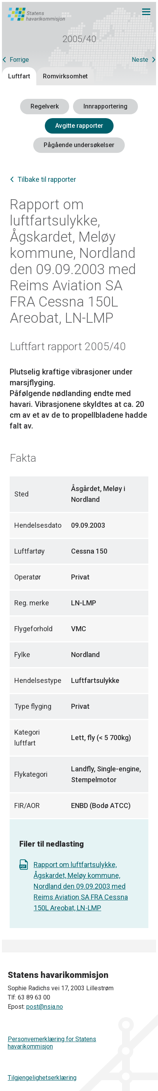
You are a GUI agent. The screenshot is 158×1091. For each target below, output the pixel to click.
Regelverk (45, 106)
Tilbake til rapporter (46, 179)
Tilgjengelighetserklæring (42, 1077)
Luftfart (19, 76)
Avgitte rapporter (79, 125)
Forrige (19, 59)
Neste (140, 59)
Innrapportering (105, 106)
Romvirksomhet (65, 76)
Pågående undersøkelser (79, 145)
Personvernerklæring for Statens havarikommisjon (52, 1042)
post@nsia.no (44, 1006)
